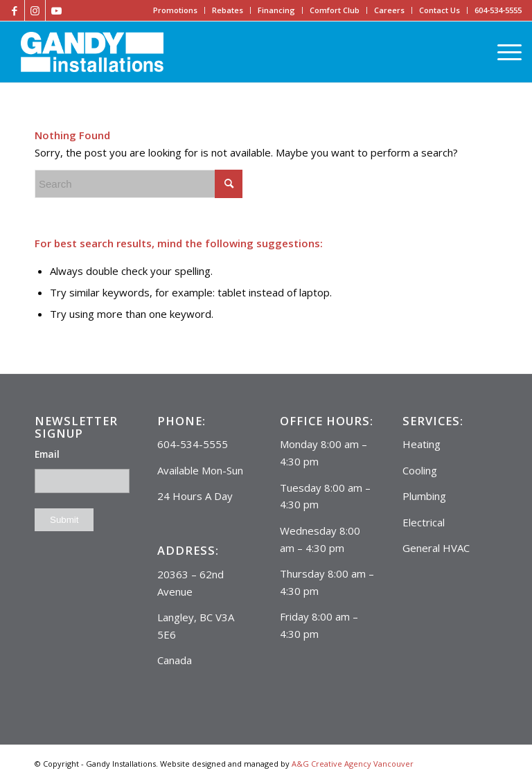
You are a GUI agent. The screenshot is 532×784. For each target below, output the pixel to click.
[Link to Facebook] (14, 10)
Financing (276, 10)
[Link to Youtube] (56, 10)
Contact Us (439, 10)
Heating (421, 444)
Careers (389, 10)
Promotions (175, 10)
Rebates (227, 10)
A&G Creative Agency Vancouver (353, 763)
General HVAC (436, 548)
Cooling (419, 470)
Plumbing (424, 496)
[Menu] (506, 51)
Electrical (423, 522)
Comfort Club (335, 10)
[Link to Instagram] (35, 10)
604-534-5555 (498, 10)
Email (47, 454)
